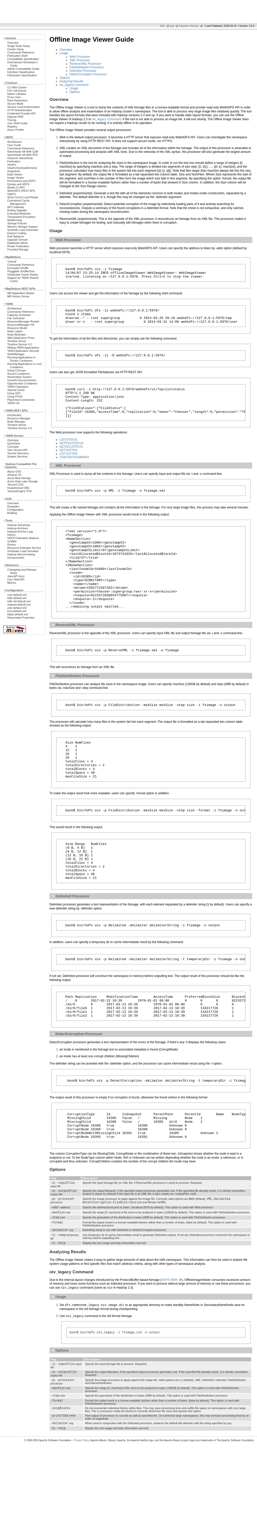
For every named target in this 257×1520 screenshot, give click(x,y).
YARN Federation (17, 386)
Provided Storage (17, 249)
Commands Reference (20, 52)
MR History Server (18, 296)
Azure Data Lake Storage (22, 481)
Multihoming (14, 220)
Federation (13, 161)
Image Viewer (15, 177)
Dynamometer (15, 557)
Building (12, 512)
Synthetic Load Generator (22, 229)
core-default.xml (17, 594)
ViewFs (11, 164)
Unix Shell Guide (17, 123)
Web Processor (80, 56)
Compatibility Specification (23, 58)
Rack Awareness (17, 100)
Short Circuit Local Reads (22, 197)
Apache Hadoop (189, 26)
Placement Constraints (21, 399)
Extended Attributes (19, 213)
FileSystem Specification (22, 75)
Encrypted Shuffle (18, 268)
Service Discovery (18, 453)
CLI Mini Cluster (17, 87)
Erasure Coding (16, 233)
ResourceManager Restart (23, 321)
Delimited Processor (83, 71)
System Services (17, 456)
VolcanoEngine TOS (19, 491)
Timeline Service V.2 (19, 344)
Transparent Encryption (21, 216)
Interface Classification (21, 72)
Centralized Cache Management (18, 202)
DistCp (11, 534)
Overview (13, 42)
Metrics (11, 582)
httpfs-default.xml (17, 614)
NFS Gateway (15, 207)
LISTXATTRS (68, 466)
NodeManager (16, 354)
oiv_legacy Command (73, 85)
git (172, 26)
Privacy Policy (81, 1511)
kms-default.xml (16, 611)
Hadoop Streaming (18, 524)
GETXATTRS (68, 462)
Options (64, 78)
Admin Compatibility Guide (23, 68)
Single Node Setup (18, 45)
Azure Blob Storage (19, 478)
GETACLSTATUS (71, 458)
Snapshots (13, 171)
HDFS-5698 (169, 1345)
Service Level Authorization (23, 106)
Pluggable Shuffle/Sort (20, 271)
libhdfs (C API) (16, 187)
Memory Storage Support (22, 226)
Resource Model (17, 327)
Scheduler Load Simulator (23, 551)
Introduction (14, 415)
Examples (13, 506)
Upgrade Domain (17, 239)
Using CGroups (16, 370)
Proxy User (14, 97)
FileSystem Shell (17, 55)
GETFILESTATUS (71, 455)
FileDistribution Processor (87, 67)
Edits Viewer (14, 174)
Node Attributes (16, 334)
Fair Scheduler (16, 318)
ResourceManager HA (20, 324)
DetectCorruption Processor (88, 74)
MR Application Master (20, 293)
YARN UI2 (13, 403)
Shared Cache (16, 389)
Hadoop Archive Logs (20, 531)
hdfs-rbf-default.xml (19, 601)
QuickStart (13, 443)
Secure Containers (18, 373)
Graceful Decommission (21, 380)
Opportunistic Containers (22, 383)
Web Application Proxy (20, 337)
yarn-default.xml (17, 607)
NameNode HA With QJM (22, 151)
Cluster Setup (15, 49)
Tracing (11, 119)
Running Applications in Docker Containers (21, 359)
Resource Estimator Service (24, 547)
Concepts (13, 446)
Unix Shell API (16, 579)
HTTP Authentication (19, 110)
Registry (12, 126)
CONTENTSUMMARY (74, 469)
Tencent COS (15, 484)
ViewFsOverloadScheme (22, 167)
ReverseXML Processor (85, 63)
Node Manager (16, 421)
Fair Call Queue (16, 90)
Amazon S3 (14, 474)
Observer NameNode (20, 158)
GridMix (12, 541)
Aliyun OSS (14, 471)
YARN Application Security (23, 350)
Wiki (162, 26)
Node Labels (15, 331)
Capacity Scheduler (19, 314)
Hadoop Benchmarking (21, 554)
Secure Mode (15, 103)
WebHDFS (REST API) (21, 190)
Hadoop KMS (15, 116)
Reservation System (19, 376)
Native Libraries (16, 93)
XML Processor (80, 60)
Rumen (11, 544)
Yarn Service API (17, 449)
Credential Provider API (21, 113)
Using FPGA (14, 396)
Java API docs (16, 576)
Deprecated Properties (20, 617)
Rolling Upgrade (17, 210)
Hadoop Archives (17, 528)
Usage (63, 53)
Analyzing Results (71, 81)
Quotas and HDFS (18, 184)
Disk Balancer (15, 236)
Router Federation (18, 246)
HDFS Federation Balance (23, 538)
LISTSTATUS (68, 451)
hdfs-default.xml (16, 598)
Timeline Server (16, 341)
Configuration (15, 509)
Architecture (14, 141)
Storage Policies (17, 223)
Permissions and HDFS (21, 180)
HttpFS (11, 193)
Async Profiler (15, 129)
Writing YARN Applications (23, 347)
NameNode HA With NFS (22, 154)
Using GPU (14, 393)
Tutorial (11, 261)
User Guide (14, 145)
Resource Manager (18, 418)
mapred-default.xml (19, 604)
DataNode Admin (17, 242)
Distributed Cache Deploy (22, 274)
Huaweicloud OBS (18, 487)
